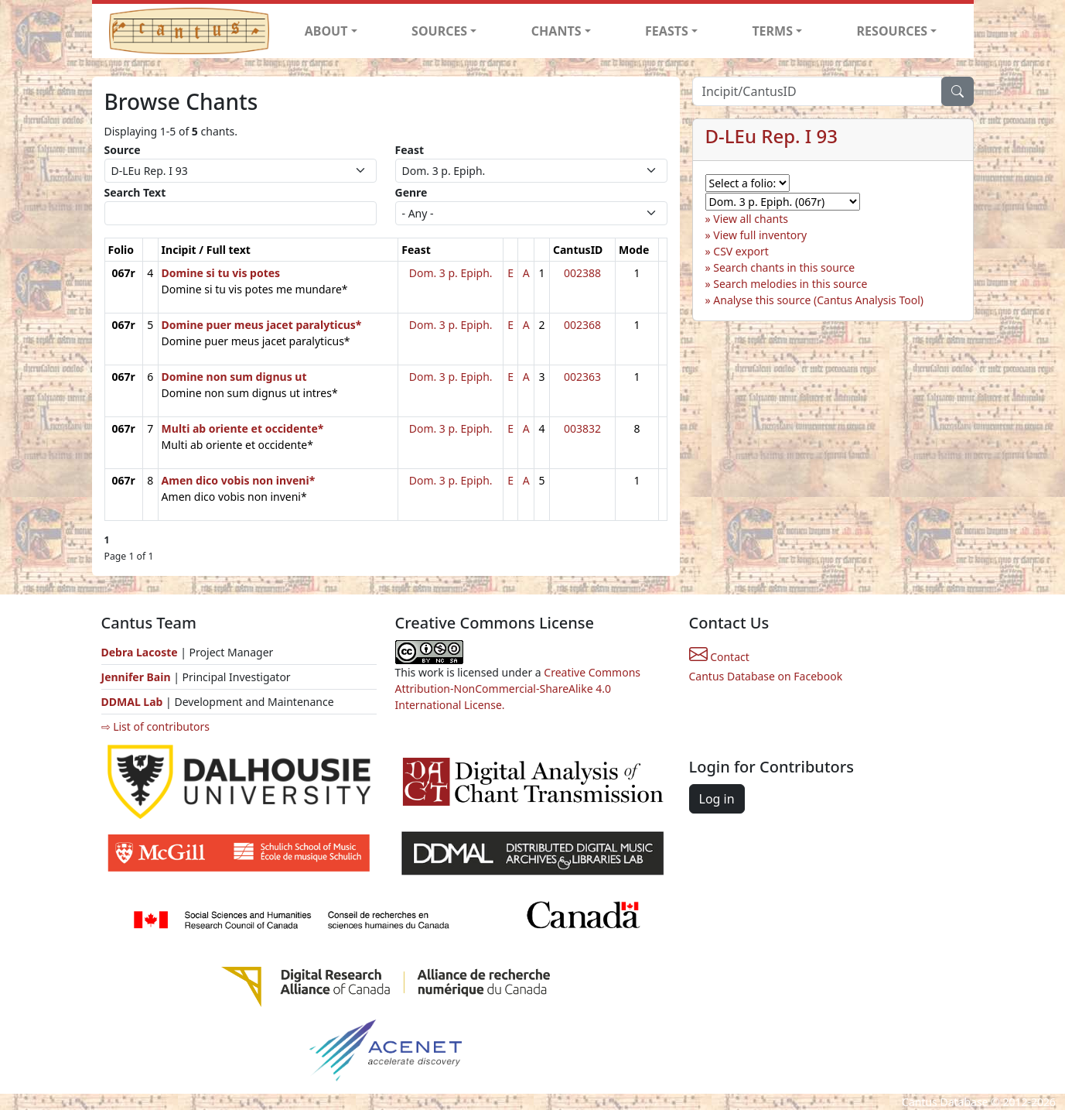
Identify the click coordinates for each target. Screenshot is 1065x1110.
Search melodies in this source (790, 283)
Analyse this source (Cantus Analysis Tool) (818, 300)
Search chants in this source (784, 267)
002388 (582, 273)
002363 (582, 376)
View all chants (750, 218)
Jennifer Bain (137, 677)
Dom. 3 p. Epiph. (451, 273)
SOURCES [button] (439, 30)
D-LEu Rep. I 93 (771, 136)
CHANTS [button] (556, 30)
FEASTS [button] (666, 30)
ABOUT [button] (326, 30)
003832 (582, 428)
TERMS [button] (772, 30)
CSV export (741, 251)
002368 (582, 324)
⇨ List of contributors (155, 726)
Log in (717, 798)
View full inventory (760, 235)
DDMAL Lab (132, 701)
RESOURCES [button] (892, 30)
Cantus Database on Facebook (766, 676)
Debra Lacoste (139, 652)
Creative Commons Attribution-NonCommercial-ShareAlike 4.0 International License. (518, 688)
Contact (719, 656)
